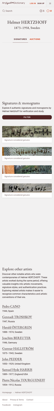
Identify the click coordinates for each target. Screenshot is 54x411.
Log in (33, 3)
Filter (27, 117)
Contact (29, 400)
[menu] (50, 3)
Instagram (17, 405)
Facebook (6, 405)
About (4, 400)
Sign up (41, 3)
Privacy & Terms (17, 400)
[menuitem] (20, 39)
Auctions (35, 39)
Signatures (20, 39)
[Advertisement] (28, 70)
